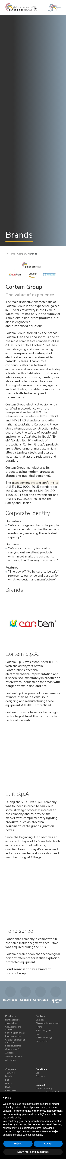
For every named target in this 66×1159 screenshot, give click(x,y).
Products (10, 1016)
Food (38, 1034)
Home (12, 253)
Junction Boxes (11, 1023)
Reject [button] (18, 1143)
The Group (10, 1073)
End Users (40, 1076)
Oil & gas (40, 1020)
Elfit (7, 1080)
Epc (37, 1073)
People (8, 1087)
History (8, 1083)
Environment (11, 1090)
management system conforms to (35, 483)
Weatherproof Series (14, 1056)
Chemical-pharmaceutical (47, 1023)
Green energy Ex (12, 1049)
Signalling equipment (14, 1033)
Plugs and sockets (13, 1036)
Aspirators (9, 1053)
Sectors (40, 1016)
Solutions (41, 1069)
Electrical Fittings (13, 1046)
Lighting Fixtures (12, 1020)
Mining (39, 1027)
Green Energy (42, 1041)
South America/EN (24, 7)
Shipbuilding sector (44, 1030)
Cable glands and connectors (13, 1028)
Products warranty (44, 1088)
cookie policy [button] (14, 1117)
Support (40, 1085)
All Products (10, 1060)
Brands (8, 1076)
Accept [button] (48, 1143)
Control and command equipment (15, 1041)
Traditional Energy (44, 1037)
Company (22, 253)
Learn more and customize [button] (33, 1151)
